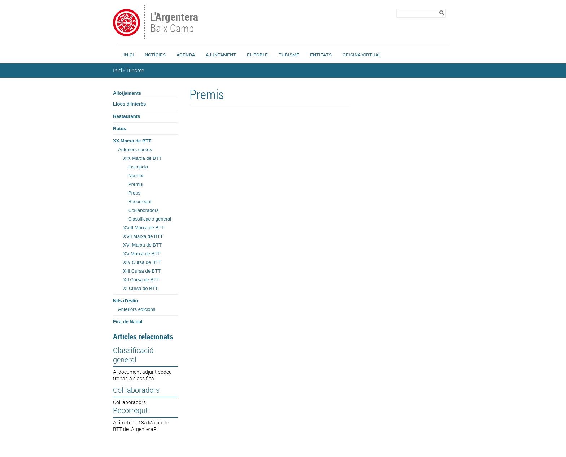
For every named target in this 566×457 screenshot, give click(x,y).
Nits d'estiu (125, 300)
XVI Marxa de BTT (142, 245)
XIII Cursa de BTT (142, 271)
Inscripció (138, 167)
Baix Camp (175, 23)
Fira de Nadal (128, 321)
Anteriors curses (135, 149)
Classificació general (149, 219)
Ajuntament (221, 54)
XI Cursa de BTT (140, 288)
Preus (134, 193)
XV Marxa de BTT (141, 253)
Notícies (155, 54)
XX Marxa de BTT (132, 141)
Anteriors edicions (136, 309)
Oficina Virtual (362, 54)
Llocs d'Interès (129, 104)
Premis (135, 184)
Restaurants (126, 116)
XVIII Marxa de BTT (143, 227)
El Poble (257, 54)
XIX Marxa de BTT (142, 158)
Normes (136, 175)
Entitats (321, 54)
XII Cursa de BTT (141, 279)
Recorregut (139, 201)
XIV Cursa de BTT (142, 262)
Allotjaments (127, 93)
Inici (128, 54)
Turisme (289, 54)
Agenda (186, 54)
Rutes (119, 128)
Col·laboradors (143, 210)
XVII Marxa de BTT (143, 236)
